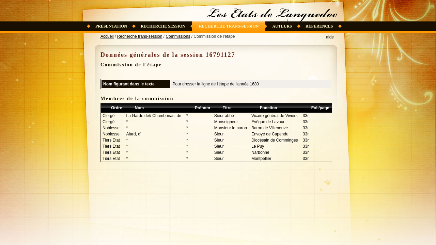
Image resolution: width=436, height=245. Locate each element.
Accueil (107, 36)
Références (319, 26)
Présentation (111, 26)
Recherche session (163, 26)
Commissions (178, 36)
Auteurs (282, 26)
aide (330, 37)
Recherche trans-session (229, 26)
